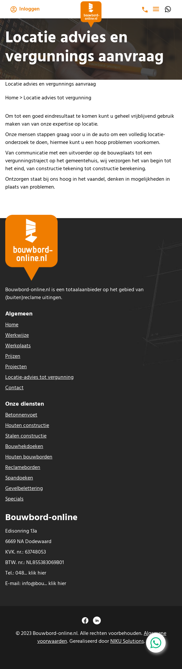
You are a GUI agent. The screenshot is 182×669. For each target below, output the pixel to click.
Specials (14, 499)
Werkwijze (17, 335)
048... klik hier (30, 573)
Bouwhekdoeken (24, 446)
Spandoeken (19, 478)
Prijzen (12, 356)
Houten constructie (27, 425)
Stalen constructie (25, 436)
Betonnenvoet (21, 415)
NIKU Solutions (127, 641)
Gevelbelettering (24, 488)
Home (11, 98)
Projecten (16, 367)
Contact (14, 388)
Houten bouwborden (28, 457)
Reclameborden (22, 467)
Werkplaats (18, 346)
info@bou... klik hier (44, 583)
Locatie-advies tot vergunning (39, 377)
